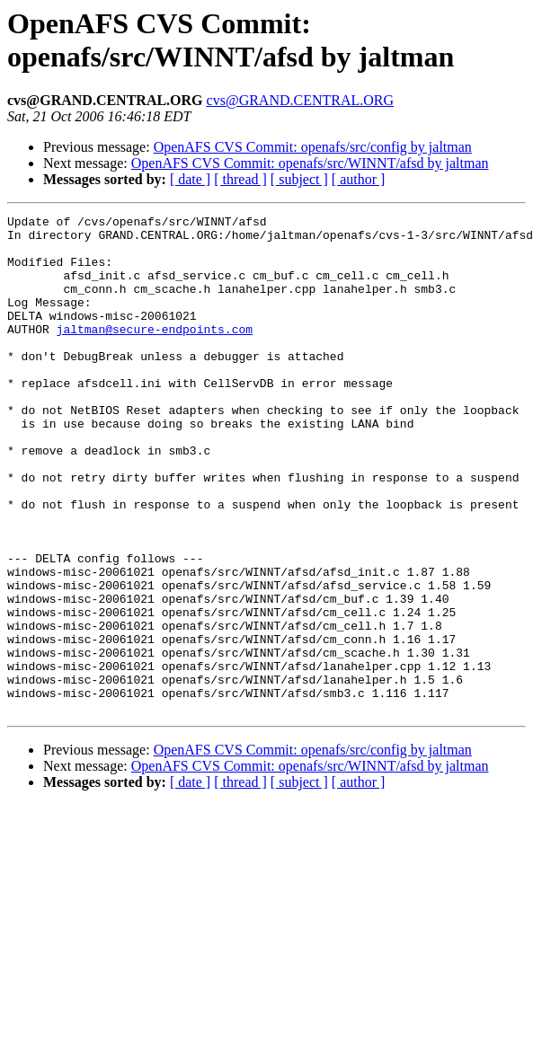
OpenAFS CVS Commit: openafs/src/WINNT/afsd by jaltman (310, 163)
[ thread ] (240, 179)
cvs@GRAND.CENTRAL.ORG (301, 100)
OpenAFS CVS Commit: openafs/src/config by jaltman (313, 147)
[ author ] (359, 179)
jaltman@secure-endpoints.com (155, 353)
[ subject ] (299, 179)
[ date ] (190, 179)
